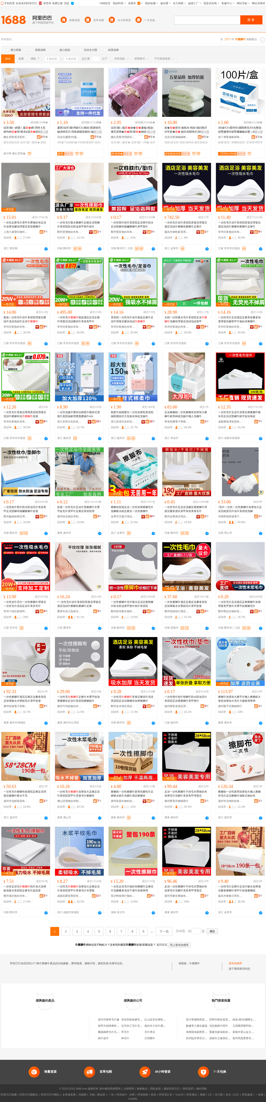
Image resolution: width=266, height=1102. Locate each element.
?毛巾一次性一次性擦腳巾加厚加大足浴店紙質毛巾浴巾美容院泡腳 (240, 509)
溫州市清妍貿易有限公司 (16, 801)
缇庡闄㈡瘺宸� (30, 142)
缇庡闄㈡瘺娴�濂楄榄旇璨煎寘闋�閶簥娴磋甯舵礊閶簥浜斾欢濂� (132, 130)
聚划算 (101, 1094)
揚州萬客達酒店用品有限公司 (176, 706)
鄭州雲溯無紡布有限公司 (69, 231)
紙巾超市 (103, 1038)
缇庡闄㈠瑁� (140, 142)
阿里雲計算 (165, 1094)
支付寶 (219, 1094)
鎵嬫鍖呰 (224, 142)
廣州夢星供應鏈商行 (176, 801)
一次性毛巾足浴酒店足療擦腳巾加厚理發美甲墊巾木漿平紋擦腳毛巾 (239, 604)
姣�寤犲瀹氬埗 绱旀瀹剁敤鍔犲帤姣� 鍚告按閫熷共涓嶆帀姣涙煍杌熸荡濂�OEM (186, 130)
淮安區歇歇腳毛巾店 (133, 1019)
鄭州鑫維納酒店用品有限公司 (16, 516)
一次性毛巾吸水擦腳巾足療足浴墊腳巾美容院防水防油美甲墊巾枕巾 (78, 224)
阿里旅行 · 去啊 (125, 1094)
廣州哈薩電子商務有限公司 (16, 706)
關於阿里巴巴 (172, 1088)
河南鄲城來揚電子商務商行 (230, 516)
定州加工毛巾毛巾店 (133, 1025)
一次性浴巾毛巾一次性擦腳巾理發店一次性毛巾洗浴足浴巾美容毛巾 (25, 604)
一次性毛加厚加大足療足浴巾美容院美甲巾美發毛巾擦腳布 (78, 793)
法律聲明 (128, 1088)
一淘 (110, 1094)
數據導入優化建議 (196, 1025)
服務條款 (142, 1088)
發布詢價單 (235, 963)
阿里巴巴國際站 (28, 1094)
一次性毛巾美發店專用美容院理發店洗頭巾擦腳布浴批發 (25, 414)
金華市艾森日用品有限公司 (123, 516)
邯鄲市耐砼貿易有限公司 (224, 1019)
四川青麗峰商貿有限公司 (200, 1019)
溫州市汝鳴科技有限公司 (230, 801)
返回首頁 (161, 944)
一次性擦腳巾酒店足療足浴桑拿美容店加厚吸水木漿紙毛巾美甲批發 (185, 604)
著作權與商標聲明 (110, 1088)
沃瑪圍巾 (150, 1038)
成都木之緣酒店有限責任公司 (226, 1038)
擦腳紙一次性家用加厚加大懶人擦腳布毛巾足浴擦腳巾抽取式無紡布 (239, 793)
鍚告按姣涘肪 (12, 142)
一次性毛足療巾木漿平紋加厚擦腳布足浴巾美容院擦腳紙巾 (78, 698)
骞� (44, 136)
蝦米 (153, 1094)
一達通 (259, 1094)
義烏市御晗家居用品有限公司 (176, 231)
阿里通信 (191, 1094)
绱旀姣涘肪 (171, 142)
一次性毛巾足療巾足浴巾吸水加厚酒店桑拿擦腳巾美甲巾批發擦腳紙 (239, 888)
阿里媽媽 (142, 1094)
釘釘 (236, 1094)
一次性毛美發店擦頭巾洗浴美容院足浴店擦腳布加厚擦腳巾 (132, 698)
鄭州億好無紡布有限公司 (16, 895)
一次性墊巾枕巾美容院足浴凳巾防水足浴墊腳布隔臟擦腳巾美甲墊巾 (132, 224)
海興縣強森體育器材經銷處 (202, 1032)
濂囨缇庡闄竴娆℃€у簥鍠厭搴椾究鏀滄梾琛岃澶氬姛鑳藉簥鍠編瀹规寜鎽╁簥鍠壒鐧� (79, 130)
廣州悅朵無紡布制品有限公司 (69, 516)
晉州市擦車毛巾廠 (108, 1019)
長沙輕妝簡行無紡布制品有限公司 (123, 895)
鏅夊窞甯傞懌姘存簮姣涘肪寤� (123, 137)
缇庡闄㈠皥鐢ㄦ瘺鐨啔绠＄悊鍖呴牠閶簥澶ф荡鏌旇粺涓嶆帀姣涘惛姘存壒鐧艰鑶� (25, 130)
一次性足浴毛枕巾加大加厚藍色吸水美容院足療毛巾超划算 (25, 888)
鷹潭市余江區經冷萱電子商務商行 (69, 611)
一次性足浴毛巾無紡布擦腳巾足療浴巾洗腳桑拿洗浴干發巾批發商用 (132, 888)
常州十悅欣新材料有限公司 (16, 611)
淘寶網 (82, 1094)
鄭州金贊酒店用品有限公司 (176, 516)
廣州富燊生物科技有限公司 (123, 801)
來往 (228, 1094)
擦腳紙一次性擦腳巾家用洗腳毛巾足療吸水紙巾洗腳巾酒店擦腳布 (132, 793)
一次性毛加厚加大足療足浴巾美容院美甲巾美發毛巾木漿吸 (78, 888)
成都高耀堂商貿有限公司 (69, 895)
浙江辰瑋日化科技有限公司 (69, 421)
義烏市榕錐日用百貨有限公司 (230, 895)
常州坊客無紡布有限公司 (230, 231)
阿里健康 (247, 1094)
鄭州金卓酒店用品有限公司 (123, 706)
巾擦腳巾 (194, 963)
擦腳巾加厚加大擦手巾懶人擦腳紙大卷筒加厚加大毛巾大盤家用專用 (239, 698)
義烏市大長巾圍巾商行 (158, 1025)
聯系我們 (188, 1088)
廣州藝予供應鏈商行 (230, 706)
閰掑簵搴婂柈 (86, 142)
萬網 (202, 1094)
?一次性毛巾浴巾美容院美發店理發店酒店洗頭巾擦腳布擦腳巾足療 (79, 604)
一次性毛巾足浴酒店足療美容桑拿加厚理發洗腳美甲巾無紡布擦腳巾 (239, 319)
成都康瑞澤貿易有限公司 (230, 421)
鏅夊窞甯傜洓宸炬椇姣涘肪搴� (16, 137)
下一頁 (164, 931)
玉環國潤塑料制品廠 (244, 1025)
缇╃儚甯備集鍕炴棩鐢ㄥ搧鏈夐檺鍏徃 (230, 137)
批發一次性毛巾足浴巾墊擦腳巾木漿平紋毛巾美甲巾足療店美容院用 (78, 509)
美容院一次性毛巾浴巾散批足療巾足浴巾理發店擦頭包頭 (132, 319)
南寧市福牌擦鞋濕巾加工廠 (114, 1025)
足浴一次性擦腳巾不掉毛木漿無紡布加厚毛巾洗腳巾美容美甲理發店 (185, 793)
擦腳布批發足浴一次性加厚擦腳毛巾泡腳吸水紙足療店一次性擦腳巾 (132, 509)
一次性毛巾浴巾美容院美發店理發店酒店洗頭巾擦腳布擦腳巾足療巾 (185, 224)
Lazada (132, 1098)
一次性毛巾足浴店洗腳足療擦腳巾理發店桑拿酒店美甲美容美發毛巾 (185, 509)
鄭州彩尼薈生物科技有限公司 (123, 611)
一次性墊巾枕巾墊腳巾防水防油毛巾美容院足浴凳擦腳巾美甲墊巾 (185, 698)
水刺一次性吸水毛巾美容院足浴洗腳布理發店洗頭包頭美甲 (185, 319)
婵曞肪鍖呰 (238, 142)
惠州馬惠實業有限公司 (246, 1038)
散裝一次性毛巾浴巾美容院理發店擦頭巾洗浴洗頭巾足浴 (25, 319)
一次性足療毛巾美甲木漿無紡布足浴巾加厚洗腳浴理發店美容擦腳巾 (25, 224)
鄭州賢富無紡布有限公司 (123, 231)
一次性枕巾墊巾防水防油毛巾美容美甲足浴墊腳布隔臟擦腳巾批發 (25, 509)
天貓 (92, 1094)
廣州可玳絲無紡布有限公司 (69, 706)
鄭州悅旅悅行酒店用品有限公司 (176, 611)
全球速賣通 (69, 1094)
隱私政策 (155, 1088)
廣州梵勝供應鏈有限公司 (176, 895)
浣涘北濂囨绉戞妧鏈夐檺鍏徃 (69, 137)
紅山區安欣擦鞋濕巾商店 (159, 1019)
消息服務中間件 (218, 1025)
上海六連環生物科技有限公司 (16, 231)
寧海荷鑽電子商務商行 (176, 421)
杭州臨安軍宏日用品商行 (200, 1038)
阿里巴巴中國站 (50, 1094)
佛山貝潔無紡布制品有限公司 (69, 801)
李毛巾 (125, 1032)
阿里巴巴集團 (9, 1094)
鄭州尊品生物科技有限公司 (230, 611)
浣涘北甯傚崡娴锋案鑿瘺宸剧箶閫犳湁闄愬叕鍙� (176, 137)
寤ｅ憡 (44, 132)
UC (210, 1094)
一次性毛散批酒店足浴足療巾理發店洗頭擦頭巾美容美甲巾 (78, 319)
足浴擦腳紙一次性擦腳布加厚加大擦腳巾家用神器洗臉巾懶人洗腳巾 (185, 414)
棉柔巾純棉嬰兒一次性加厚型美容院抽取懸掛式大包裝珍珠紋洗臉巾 (132, 414)
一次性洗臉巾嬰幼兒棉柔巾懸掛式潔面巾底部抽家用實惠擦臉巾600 (78, 414)
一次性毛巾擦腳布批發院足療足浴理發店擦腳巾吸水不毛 (25, 793)
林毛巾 (125, 1038)
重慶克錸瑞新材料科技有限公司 (227, 1032)
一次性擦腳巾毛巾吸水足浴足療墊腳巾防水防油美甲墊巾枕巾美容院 (132, 604)
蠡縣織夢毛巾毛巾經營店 (112, 1032)
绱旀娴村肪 (187, 142)
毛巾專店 (150, 1032)
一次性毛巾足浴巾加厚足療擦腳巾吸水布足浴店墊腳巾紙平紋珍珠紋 (239, 414)
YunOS (179, 1094)
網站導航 (201, 1088)
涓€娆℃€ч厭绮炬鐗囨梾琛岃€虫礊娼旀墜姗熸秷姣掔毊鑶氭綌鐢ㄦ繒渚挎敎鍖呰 (239, 130)
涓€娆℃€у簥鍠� (67, 142)
